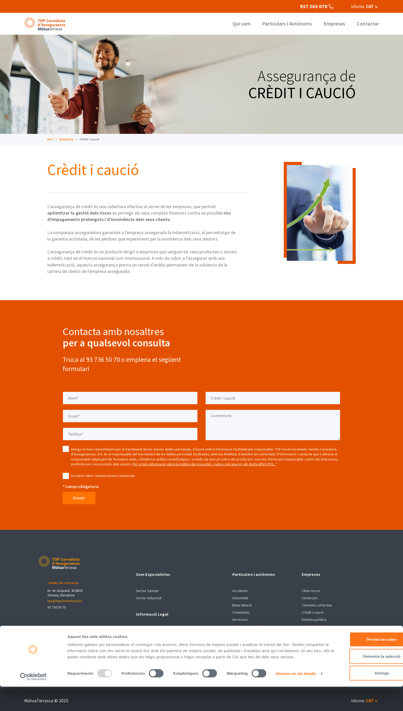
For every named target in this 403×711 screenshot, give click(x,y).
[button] (363, 6)
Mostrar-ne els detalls (87, 701)
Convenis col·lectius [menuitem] (317, 603)
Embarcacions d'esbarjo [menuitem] (250, 625)
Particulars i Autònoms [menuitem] (291, 24)
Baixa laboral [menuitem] (242, 603)
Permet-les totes (360, 653)
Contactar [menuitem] (368, 24)
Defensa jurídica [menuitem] (314, 618)
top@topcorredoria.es (64, 597)
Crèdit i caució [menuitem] (313, 610)
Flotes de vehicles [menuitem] (316, 625)
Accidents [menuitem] (240, 589)
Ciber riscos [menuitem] (311, 589)
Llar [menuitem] (235, 632)
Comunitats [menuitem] (241, 610)
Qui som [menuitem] (247, 24)
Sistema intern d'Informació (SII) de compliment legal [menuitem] (176, 636)
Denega (360, 686)
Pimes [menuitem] (306, 632)
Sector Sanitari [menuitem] (147, 589)
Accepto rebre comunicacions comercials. (103, 475)
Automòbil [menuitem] (240, 596)
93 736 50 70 (56, 603)
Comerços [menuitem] (309, 596)
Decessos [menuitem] (240, 618)
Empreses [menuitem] (336, 24)
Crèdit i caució (92, 139)
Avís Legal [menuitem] (143, 629)
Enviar (82, 498)
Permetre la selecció (360, 670)
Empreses (67, 139)
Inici (50, 139)
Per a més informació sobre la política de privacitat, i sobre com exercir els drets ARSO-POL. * (205, 464)
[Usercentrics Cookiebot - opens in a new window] (33, 701)
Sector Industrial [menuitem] (148, 596)
